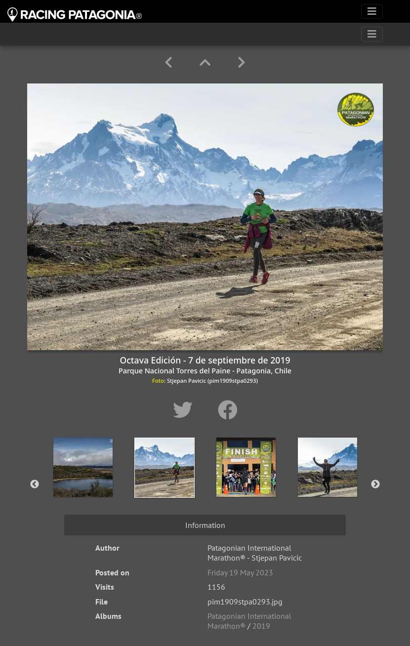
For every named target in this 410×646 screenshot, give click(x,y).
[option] (82, 482)
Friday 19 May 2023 (240, 572)
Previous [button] (35, 484)
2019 (261, 626)
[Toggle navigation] (372, 11)
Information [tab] (205, 525)
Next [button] (375, 484)
